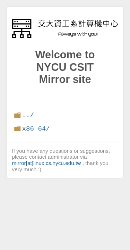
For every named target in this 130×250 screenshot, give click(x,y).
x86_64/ (36, 128)
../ (28, 115)
